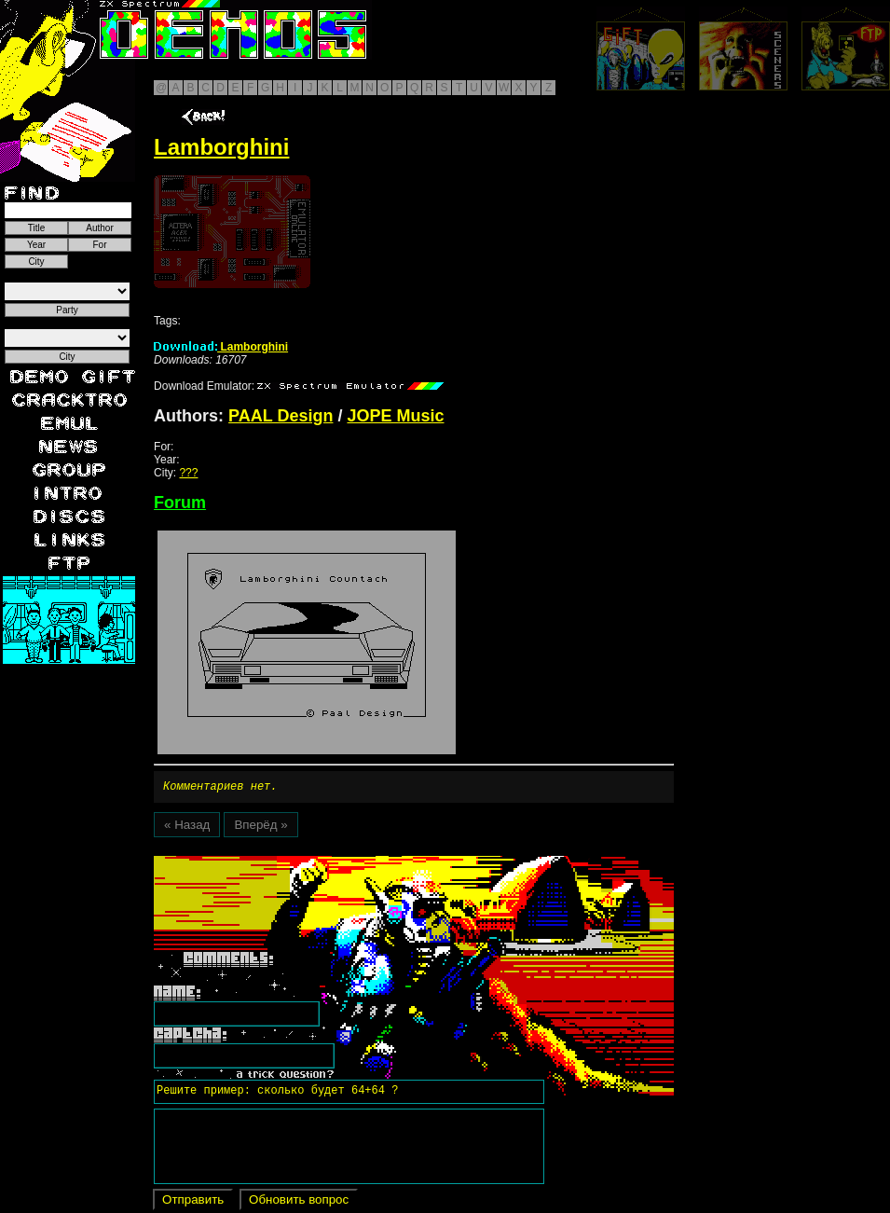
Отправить (193, 1202)
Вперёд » (260, 827)
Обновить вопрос (299, 1202)
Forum (180, 502)
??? (188, 472)
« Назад (187, 827)
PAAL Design (280, 416)
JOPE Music (395, 416)
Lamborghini (221, 346)
